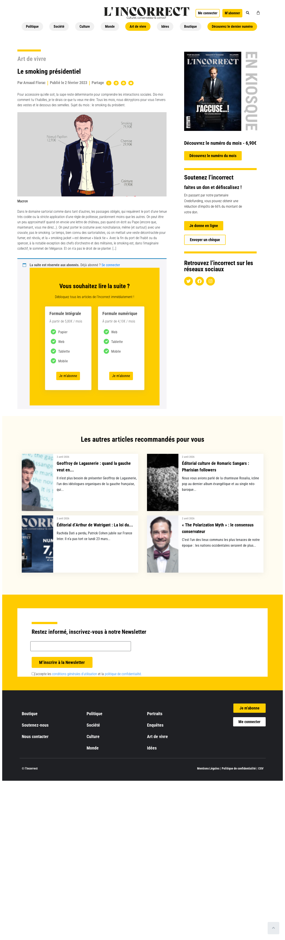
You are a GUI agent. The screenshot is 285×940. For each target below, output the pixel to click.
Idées (165, 26)
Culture (85, 26)
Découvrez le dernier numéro (232, 26)
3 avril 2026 (63, 456)
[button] (248, 13)
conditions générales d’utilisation (74, 674)
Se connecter (111, 265)
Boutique (190, 26)
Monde (110, 26)
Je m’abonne (68, 376)
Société (59, 26)
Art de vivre (138, 26)
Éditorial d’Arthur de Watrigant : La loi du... (95, 525)
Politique (32, 26)
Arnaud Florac (34, 82)
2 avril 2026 (188, 456)
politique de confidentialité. (123, 674)
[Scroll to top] (273, 928)
